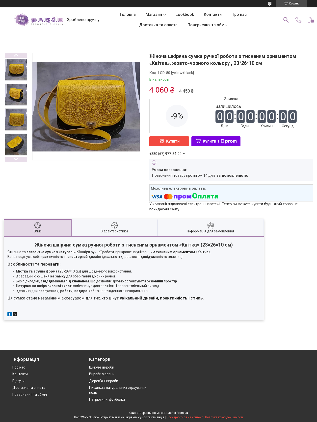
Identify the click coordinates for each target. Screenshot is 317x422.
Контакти (213, 14)
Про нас (239, 14)
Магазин (154, 14)
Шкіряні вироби (101, 367)
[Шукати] (286, 20)
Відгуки (18, 381)
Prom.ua (182, 413)
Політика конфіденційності (224, 417)
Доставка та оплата (158, 25)
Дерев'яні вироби (103, 381)
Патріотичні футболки (107, 399)
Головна (128, 14)
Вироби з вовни (101, 374)
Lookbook (185, 14)
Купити (173, 141)
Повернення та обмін (207, 25)
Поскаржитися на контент (184, 417)
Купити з (220, 141)
